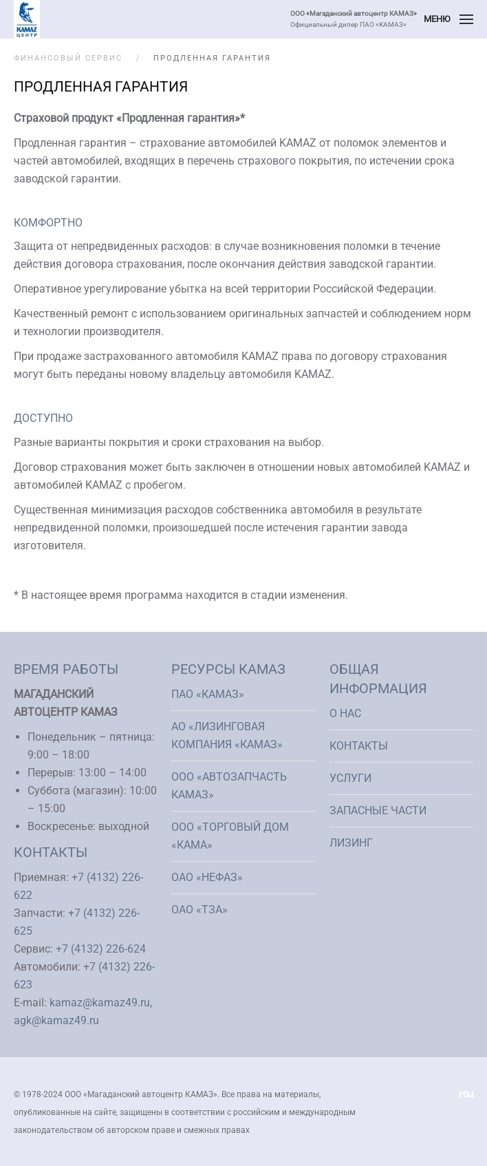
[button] (448, 19)
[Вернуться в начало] (27, 19)
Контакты (358, 745)
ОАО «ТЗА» (199, 909)
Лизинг (351, 842)
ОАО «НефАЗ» (207, 877)
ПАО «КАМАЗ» (207, 694)
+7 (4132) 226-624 (101, 948)
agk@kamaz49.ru (56, 1020)
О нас (345, 713)
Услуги (350, 778)
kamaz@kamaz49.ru (100, 1002)
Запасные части (377, 810)
